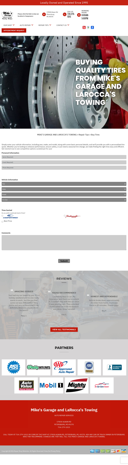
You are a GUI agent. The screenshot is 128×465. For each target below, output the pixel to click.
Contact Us (61, 25)
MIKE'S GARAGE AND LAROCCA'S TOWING (57, 134)
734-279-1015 (70, 15)
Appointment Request (13, 30)
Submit (64, 260)
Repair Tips (43, 25)
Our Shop (7, 25)
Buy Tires (95, 134)
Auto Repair (25, 25)
